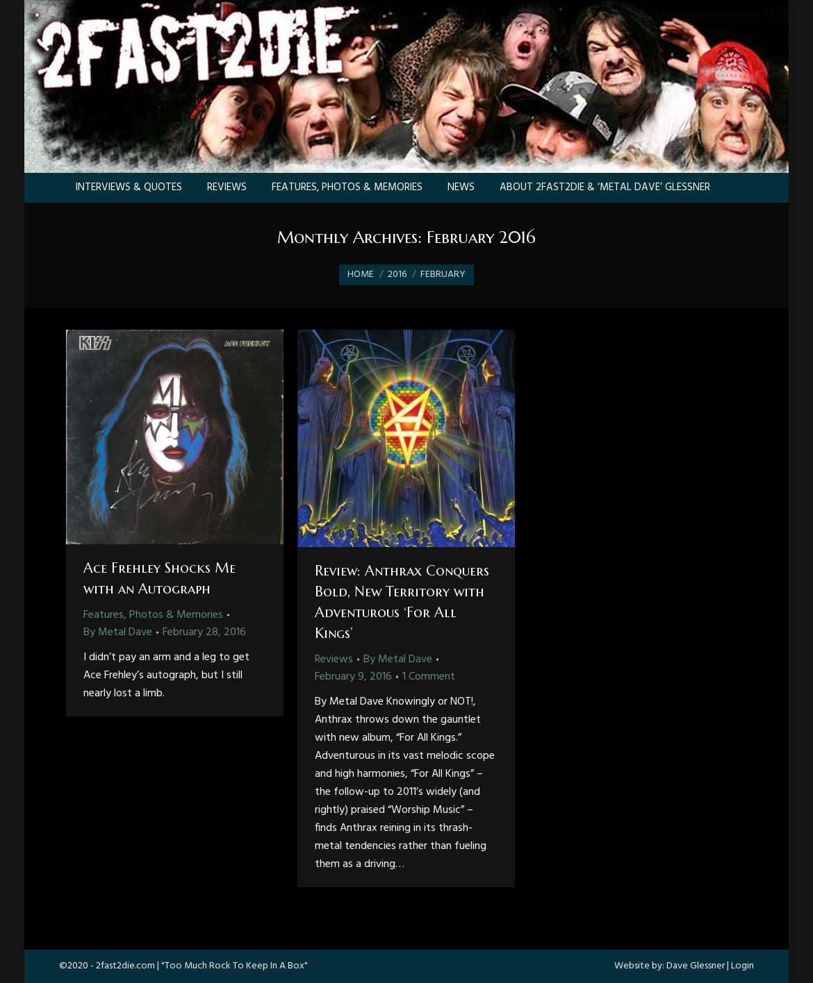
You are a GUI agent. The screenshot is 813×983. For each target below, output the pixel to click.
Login (742, 966)
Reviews (334, 659)
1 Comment (428, 677)
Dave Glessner (695, 966)
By (117, 632)
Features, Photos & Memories (153, 615)
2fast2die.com (125, 966)
